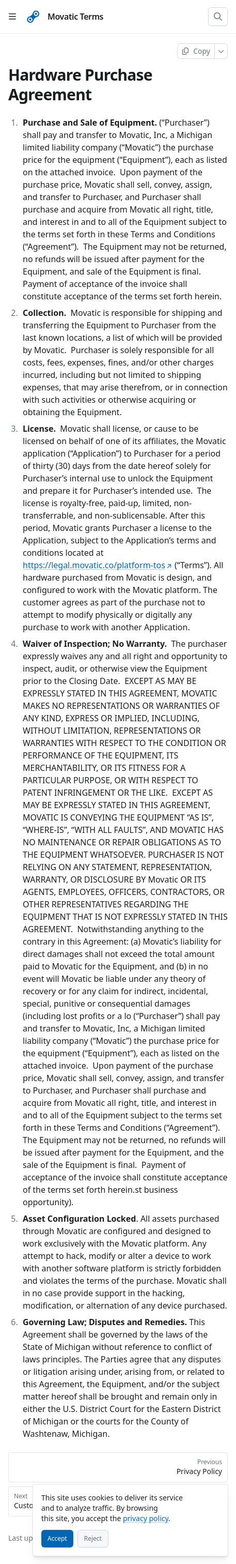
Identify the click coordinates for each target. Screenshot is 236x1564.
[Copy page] (196, 51)
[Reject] (92, 1538)
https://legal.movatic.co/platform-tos (97, 565)
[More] (221, 51)
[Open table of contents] (12, 16)
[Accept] (57, 1538)
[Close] (215, 1497)
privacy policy (145, 1518)
